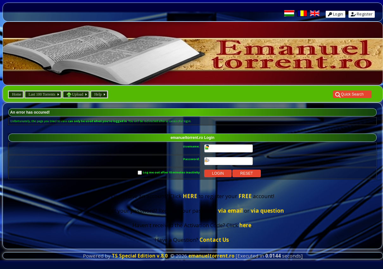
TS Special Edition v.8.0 (140, 256)
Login (335, 14)
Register (362, 14)
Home (16, 94)
